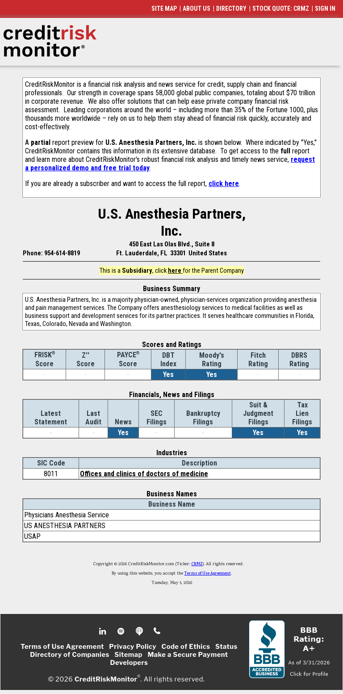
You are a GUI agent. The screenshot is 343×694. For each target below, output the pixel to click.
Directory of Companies (69, 655)
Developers (129, 663)
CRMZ (197, 564)
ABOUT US (196, 8)
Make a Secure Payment (187, 655)
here (175, 271)
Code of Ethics (186, 647)
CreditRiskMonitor (106, 679)
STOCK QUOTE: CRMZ (280, 8)
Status (226, 647)
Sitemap (128, 655)
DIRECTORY (231, 8)
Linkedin (103, 631)
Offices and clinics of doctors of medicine (144, 474)
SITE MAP (164, 8)
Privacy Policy (132, 647)
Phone (157, 631)
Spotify (121, 631)
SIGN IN (325, 8)
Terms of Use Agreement (207, 574)
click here (224, 183)
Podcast (140, 631)
